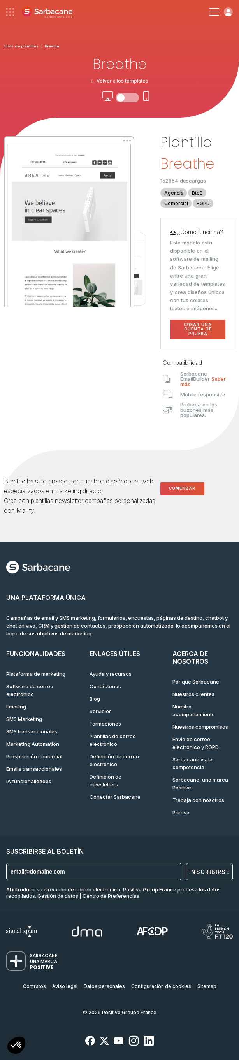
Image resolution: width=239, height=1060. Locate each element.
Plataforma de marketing (35, 674)
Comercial (176, 203)
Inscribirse (209, 871)
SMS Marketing (24, 719)
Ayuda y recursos (111, 674)
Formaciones (105, 724)
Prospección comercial (34, 756)
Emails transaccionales (34, 769)
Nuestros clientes (193, 694)
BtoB (197, 193)
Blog (95, 699)
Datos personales (104, 986)
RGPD (203, 203)
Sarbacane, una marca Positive (200, 784)
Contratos (34, 986)
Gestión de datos (57, 896)
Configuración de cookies (161, 986)
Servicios (101, 711)
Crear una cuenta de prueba (198, 329)
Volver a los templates (120, 81)
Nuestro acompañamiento (193, 710)
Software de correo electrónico (29, 690)
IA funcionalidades (28, 781)
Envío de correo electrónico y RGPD (195, 743)
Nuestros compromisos (200, 727)
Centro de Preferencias (111, 896)
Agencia (173, 193)
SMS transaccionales (31, 731)
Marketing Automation (32, 744)
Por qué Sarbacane (195, 682)
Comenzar (182, 488)
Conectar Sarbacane (115, 797)
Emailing (16, 706)
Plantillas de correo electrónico (113, 740)
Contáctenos (105, 686)
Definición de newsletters (105, 780)
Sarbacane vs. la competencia (192, 763)
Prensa (181, 812)
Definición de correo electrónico (114, 760)
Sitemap (206, 986)
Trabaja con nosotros (198, 800)
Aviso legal (64, 986)
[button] (16, 1046)
